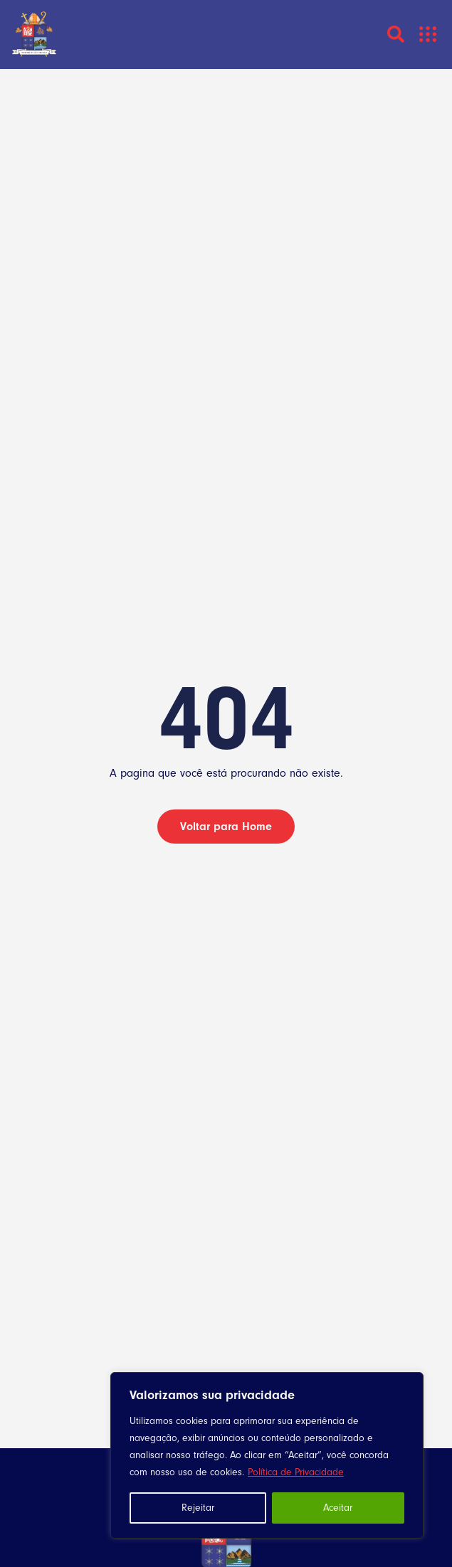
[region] (267, 1455)
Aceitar (337, 1508)
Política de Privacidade (296, 1472)
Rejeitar (198, 1508)
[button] (428, 34)
